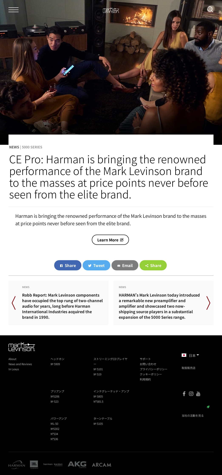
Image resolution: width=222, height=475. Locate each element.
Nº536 (54, 439)
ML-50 (54, 424)
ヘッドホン (57, 359)
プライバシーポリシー (153, 369)
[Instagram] (191, 393)
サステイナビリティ (195, 407)
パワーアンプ (59, 418)
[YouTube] (198, 393)
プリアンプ (57, 391)
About (12, 359)
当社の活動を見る (193, 415)
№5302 (55, 429)
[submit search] (211, 10)
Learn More (107, 240)
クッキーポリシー (151, 374)
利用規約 (145, 379)
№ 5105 (98, 424)
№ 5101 (98, 369)
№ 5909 (55, 364)
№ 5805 (98, 396)
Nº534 (54, 434)
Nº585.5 (98, 401)
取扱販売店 (188, 368)
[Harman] (16, 465)
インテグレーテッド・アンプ (111, 391)
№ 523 (54, 401)
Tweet (99, 265)
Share (70, 265)
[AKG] (77, 465)
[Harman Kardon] (53, 465)
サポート (145, 359)
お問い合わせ (148, 364)
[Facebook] (184, 393)
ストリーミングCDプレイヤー (110, 361)
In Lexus (13, 369)
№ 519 (97, 374)
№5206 (55, 396)
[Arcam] (101, 465)
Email (127, 265)
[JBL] (34, 465)
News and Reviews (20, 364)
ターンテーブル (102, 418)
